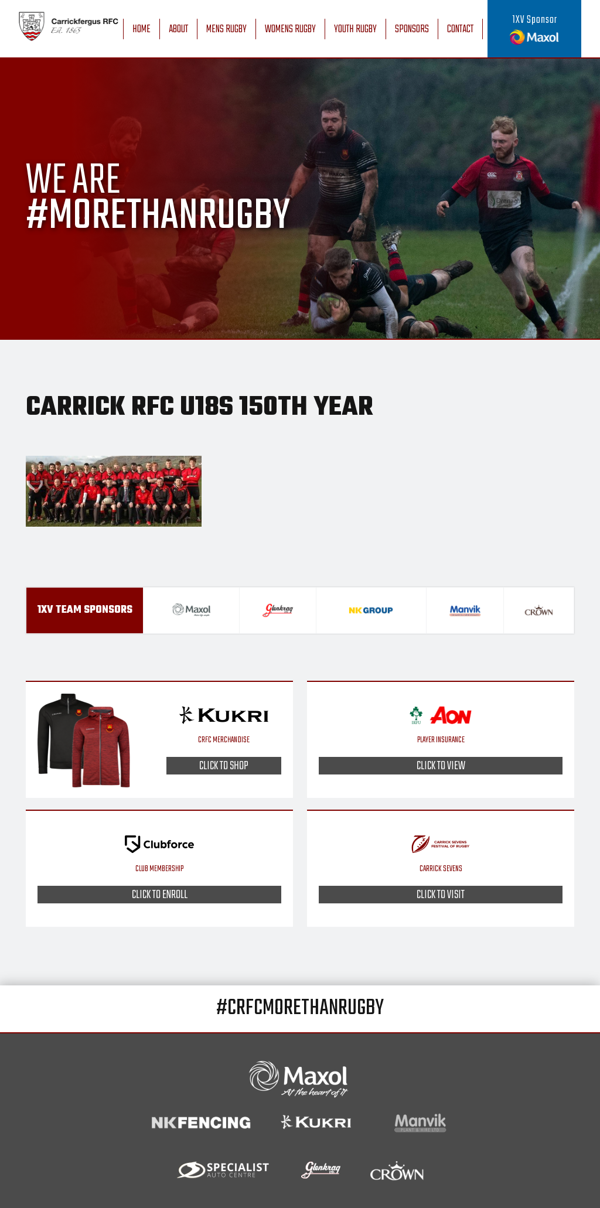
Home (141, 29)
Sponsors (412, 29)
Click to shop (223, 765)
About (178, 29)
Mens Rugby (226, 29)
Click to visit (441, 894)
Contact (460, 29)
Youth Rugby (355, 29)
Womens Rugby (290, 29)
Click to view (441, 765)
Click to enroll (160, 894)
